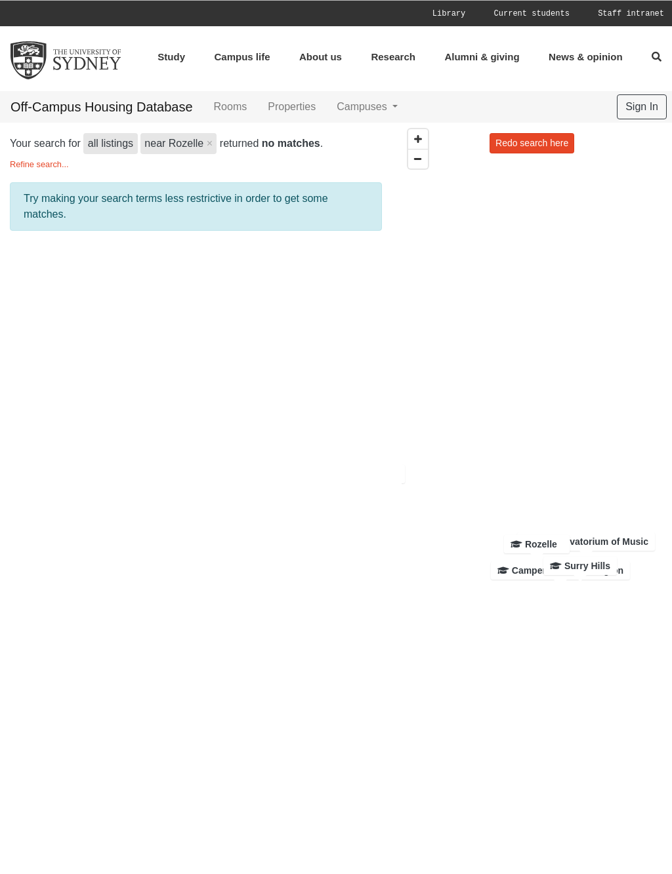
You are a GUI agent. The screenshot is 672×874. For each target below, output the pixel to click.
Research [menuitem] (393, 56)
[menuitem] (462, 13)
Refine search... (39, 164)
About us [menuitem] (320, 56)
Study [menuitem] (171, 56)
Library (448, 13)
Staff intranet (631, 13)
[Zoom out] (418, 159)
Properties (292, 106)
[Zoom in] (418, 139)
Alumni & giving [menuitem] (481, 56)
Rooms (230, 106)
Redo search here (531, 143)
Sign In (641, 106)
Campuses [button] (363, 106)
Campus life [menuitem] (242, 56)
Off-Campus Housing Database (101, 107)
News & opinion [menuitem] (586, 56)
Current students (532, 13)
